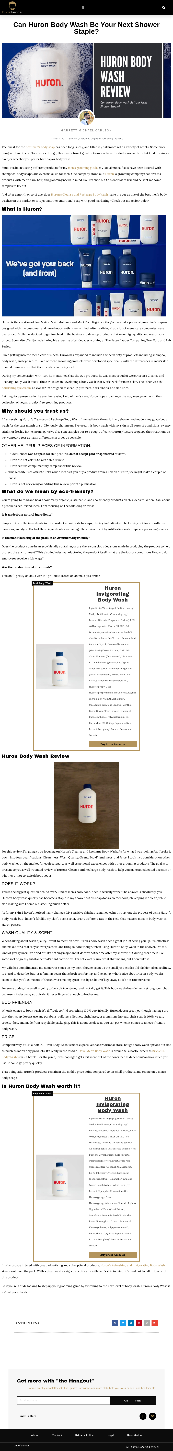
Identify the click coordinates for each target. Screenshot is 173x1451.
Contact (57, 1435)
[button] (83, 7)
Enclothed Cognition (90, 138)
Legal (110, 1435)
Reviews (118, 138)
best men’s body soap (40, 147)
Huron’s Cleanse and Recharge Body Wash (79, 194)
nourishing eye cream (16, 388)
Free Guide (134, 1435)
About (35, 1435)
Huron (109, 174)
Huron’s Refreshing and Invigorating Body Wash (132, 1265)
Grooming (107, 138)
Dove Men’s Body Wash (94, 1051)
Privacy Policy (84, 1435)
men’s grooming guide (83, 168)
